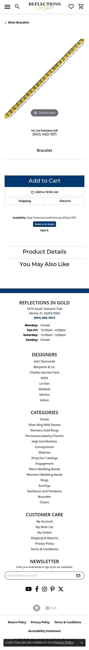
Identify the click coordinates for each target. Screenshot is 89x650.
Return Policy (17, 622)
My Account (44, 521)
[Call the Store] (44, 318)
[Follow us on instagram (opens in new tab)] (44, 589)
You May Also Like (45, 264)
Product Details (44, 252)
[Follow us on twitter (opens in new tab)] (61, 589)
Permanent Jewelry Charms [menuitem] (44, 436)
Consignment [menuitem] (44, 447)
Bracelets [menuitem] (44, 497)
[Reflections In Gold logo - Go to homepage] (44, 7)
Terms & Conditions (44, 549)
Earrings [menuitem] (44, 486)
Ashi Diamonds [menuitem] (44, 361)
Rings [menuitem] (45, 480)
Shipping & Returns (44, 538)
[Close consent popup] (81, 642)
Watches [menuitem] (45, 452)
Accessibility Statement (44, 631)
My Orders (44, 532)
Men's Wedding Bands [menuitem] (44, 469)
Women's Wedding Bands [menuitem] (44, 474)
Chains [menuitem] (44, 502)
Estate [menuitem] (44, 419)
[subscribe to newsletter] (78, 575)
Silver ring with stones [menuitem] (44, 425)
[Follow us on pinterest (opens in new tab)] (52, 589)
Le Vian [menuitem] (44, 383)
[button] (17, 7)
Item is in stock (44, 224)
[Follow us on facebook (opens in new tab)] (37, 589)
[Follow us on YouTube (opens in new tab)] (28, 589)
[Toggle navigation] (7, 6)
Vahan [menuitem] (44, 400)
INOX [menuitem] (44, 378)
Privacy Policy (44, 543)
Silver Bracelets (18, 22)
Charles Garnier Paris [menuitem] (44, 372)
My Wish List (44, 527)
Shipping (24, 201)
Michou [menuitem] (44, 394)
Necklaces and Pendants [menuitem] (44, 491)
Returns (65, 201)
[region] (44, 78)
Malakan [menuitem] (44, 389)
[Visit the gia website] (51, 608)
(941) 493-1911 (44, 135)
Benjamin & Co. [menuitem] (44, 367)
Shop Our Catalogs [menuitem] (44, 458)
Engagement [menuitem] (44, 463)
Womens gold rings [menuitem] (44, 430)
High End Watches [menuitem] (44, 441)
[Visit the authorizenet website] (36, 608)
